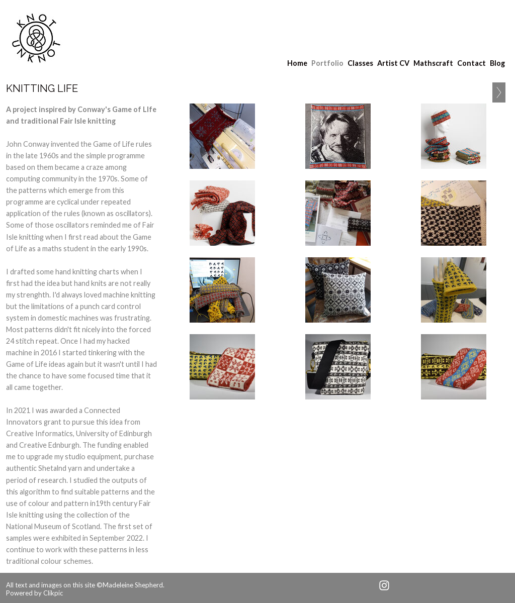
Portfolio (327, 63)
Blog (497, 63)
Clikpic (53, 593)
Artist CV (393, 63)
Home (297, 63)
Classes (360, 63)
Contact (471, 63)
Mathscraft (433, 63)
